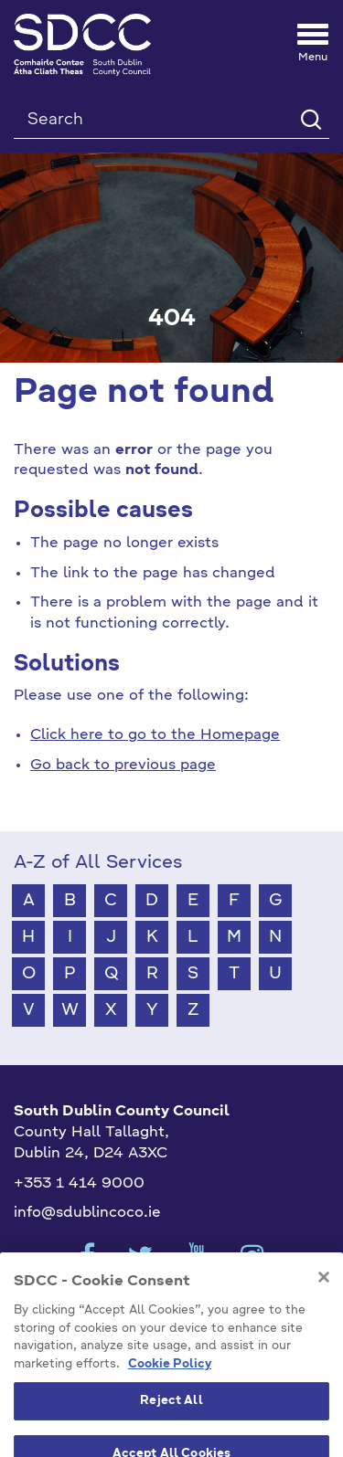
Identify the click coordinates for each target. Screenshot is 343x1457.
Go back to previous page (123, 765)
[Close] (323, 1308)
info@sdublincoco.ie (87, 1213)
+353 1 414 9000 (79, 1184)
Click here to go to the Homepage (155, 735)
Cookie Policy (169, 1394)
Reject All (171, 1432)
